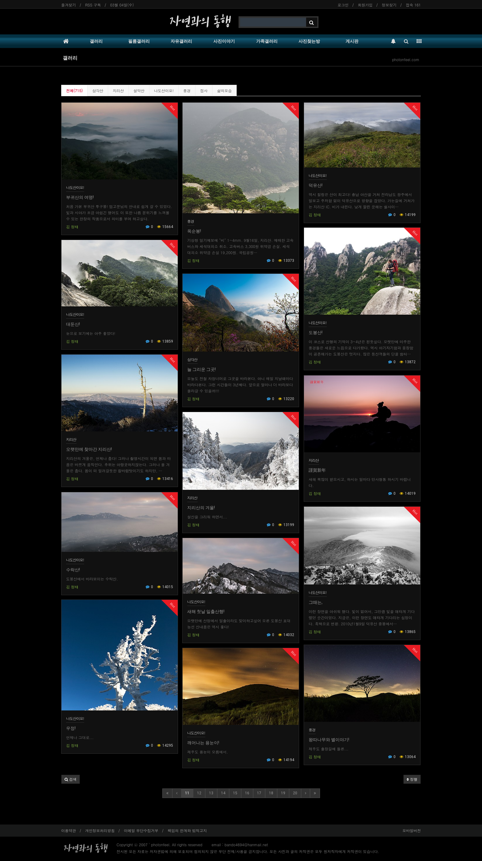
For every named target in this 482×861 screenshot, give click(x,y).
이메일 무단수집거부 (141, 830)
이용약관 (68, 830)
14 (223, 793)
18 (271, 793)
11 (187, 793)
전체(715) (74, 90)
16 (247, 793)
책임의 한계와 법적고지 (187, 830)
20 (295, 793)
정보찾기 (389, 4)
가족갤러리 (267, 41)
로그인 (343, 4)
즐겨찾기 (68, 4)
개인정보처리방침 (100, 830)
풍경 (187, 90)
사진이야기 (224, 41)
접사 (203, 90)
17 (259, 793)
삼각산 (97, 90)
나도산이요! (164, 90)
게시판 (352, 41)
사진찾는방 (309, 41)
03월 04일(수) (122, 4)
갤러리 (96, 41)
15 (235, 793)
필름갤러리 (139, 41)
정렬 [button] (412, 779)
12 (199, 793)
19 (283, 793)
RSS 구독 (93, 4)
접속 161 (413, 4)
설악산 (138, 90)
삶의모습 (224, 90)
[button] (70, 779)
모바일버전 (411, 830)
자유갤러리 (181, 41)
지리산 (118, 90)
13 (211, 793)
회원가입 (365, 4)
